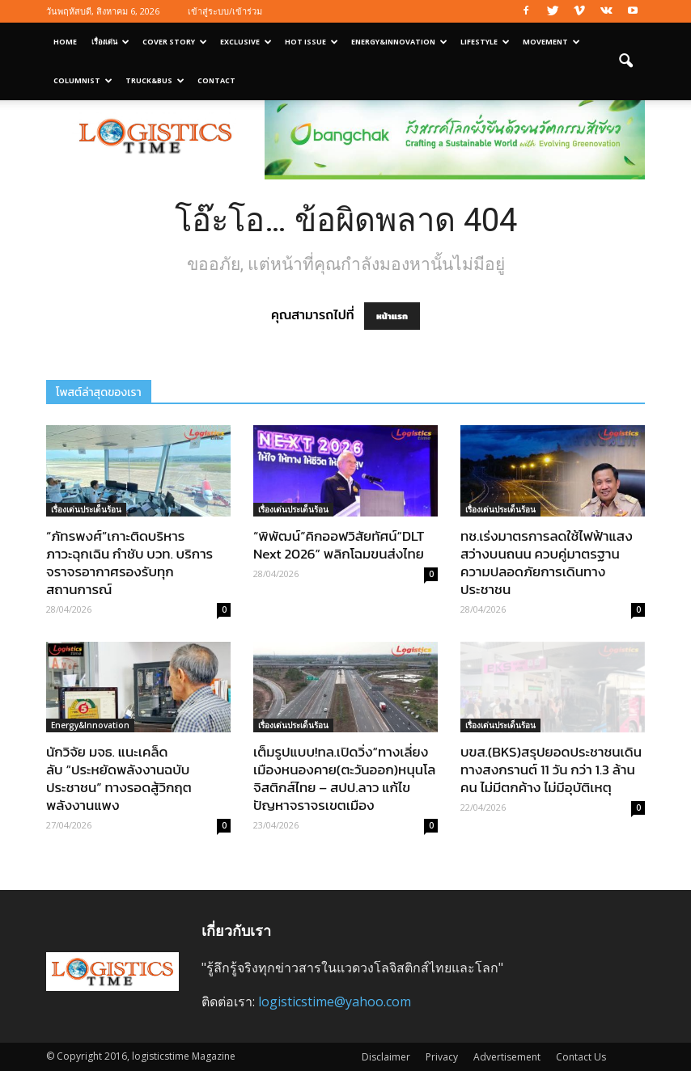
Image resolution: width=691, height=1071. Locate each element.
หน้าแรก (392, 316)
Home (65, 41)
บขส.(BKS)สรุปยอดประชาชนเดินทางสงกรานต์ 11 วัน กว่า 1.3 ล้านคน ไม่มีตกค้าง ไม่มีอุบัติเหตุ (551, 769)
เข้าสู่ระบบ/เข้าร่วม (225, 11)
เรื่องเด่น (110, 41)
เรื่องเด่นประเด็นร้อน (86, 509)
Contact (216, 80)
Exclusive (246, 41)
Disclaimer (386, 1057)
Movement (551, 41)
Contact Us (581, 1057)
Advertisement (507, 1057)
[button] (625, 61)
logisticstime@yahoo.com (334, 1001)
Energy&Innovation (399, 41)
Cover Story (174, 41)
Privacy (442, 1057)
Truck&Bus (154, 80)
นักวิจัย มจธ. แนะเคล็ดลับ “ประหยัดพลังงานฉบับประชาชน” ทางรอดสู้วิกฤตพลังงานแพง (119, 778)
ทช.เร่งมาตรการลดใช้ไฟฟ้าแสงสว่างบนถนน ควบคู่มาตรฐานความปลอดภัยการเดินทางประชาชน (546, 562)
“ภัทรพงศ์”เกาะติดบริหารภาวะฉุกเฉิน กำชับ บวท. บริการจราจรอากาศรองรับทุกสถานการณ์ (129, 562)
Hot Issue (311, 41)
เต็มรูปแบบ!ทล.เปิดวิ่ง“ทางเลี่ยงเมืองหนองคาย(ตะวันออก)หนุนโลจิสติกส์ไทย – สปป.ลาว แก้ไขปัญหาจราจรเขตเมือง (344, 778)
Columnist (82, 80)
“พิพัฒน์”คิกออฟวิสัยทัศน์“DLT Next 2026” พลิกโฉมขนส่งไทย (338, 544)
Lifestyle (485, 41)
